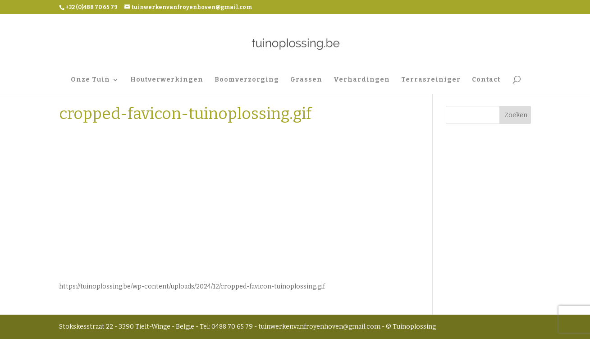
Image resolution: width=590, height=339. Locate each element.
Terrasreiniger (431, 80)
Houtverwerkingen (166, 80)
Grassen (306, 80)
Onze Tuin (90, 80)
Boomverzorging (247, 80)
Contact (486, 80)
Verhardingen (362, 80)
